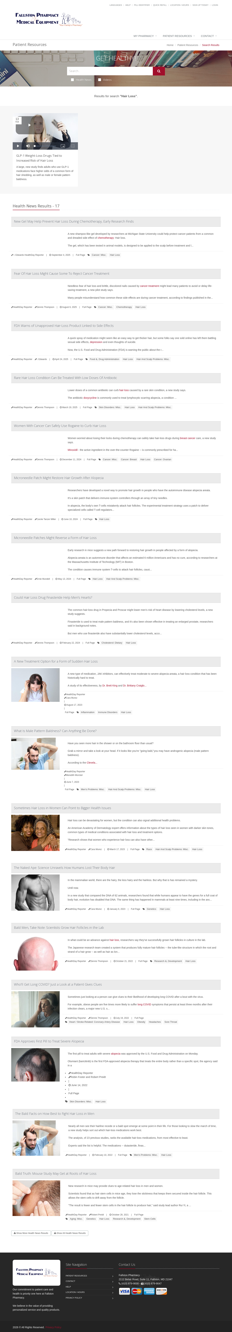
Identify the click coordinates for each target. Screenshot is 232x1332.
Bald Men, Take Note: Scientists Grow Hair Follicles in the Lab (59, 927)
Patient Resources (177, 35)
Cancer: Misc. (99, 255)
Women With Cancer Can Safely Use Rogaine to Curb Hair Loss (60, 425)
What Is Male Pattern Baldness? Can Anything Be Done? (55, 731)
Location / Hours (179, 5)
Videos (105, 79)
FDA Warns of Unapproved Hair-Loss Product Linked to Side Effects (64, 325)
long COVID (144, 1004)
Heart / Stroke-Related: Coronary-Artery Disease (94, 1022)
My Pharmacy (144, 35)
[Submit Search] (159, 71)
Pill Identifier (142, 5)
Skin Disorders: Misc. (110, 407)
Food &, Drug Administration (104, 359)
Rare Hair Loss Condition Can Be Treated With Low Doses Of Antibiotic (65, 378)
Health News (81, 79)
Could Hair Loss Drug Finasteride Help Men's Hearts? (53, 597)
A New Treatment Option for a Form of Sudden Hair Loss (56, 661)
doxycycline (90, 397)
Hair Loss (115, 255)
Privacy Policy (74, 1298)
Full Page (80, 255)
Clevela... (92, 762)
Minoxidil (73, 449)
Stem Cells (150, 1218)
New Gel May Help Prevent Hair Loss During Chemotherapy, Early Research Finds (74, 221)
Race (149, 849)
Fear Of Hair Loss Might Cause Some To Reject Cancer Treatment (61, 273)
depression (96, 342)
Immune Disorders (107, 712)
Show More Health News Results (31, 1233)
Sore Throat (171, 1022)
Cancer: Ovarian (162, 459)
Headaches (155, 1022)
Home (170, 45)
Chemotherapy (124, 307)
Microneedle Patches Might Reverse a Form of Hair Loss (55, 538)
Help (128, 5)
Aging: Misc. (76, 1218)
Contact (207, 35)
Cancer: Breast (129, 459)
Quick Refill (160, 5)
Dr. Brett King (109, 685)
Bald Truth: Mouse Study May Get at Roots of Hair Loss (55, 1173)
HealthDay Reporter (81, 1073)
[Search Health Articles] (110, 71)
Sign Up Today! (200, 5)
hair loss (124, 390)
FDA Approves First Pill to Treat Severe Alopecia (49, 1041)
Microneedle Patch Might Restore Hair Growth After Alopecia (58, 478)
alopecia (115, 1053)
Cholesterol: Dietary (112, 642)
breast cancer (187, 438)
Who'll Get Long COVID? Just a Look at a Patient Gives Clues (58, 984)
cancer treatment (149, 285)
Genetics (151, 909)
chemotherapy (106, 237)
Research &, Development (168, 961)
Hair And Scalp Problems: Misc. (152, 359)
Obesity (141, 1022)
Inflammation (87, 712)
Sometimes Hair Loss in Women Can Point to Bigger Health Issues (62, 808)
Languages (115, 5)
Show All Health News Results (70, 1233)
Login (215, 5)
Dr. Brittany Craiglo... (134, 685)
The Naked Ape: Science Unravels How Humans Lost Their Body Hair (64, 867)
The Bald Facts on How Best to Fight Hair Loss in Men (54, 1113)
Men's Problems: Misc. (92, 789)
